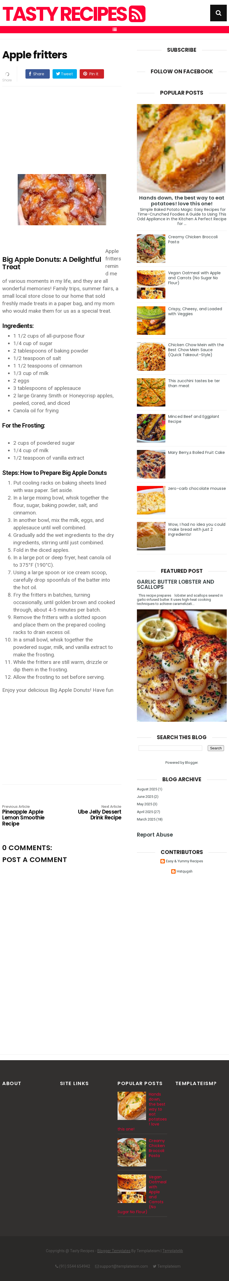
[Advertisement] (67, 129)
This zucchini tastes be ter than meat (194, 383)
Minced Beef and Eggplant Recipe (193, 419)
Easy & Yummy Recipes (184, 861)
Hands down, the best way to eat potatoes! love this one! (181, 200)
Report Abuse (155, 835)
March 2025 (146, 819)
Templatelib (172, 1251)
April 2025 (145, 812)
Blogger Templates (114, 1251)
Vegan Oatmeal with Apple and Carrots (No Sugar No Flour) (194, 278)
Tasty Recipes (73, 14)
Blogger (191, 762)
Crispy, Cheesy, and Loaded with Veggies (195, 311)
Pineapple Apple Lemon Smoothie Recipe (26, 815)
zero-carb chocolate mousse (197, 488)
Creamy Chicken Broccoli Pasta (193, 239)
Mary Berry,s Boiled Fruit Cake (196, 452)
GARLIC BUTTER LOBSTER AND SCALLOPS (175, 584)
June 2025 (145, 797)
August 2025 (147, 789)
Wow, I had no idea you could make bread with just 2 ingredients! (196, 529)
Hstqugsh (184, 871)
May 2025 (144, 804)
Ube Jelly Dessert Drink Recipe (97, 812)
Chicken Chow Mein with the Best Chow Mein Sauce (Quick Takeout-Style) (196, 350)
